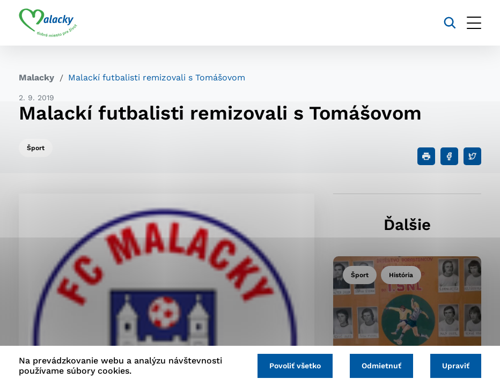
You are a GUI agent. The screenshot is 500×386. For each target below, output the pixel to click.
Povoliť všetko (295, 365)
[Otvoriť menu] (474, 23)
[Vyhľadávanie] (450, 23)
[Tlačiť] (426, 156)
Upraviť (455, 365)
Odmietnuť (381, 365)
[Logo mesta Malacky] (48, 23)
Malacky (36, 77)
